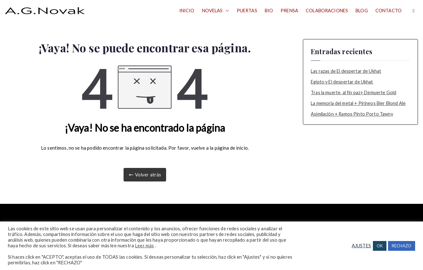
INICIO (186, 10)
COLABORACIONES (327, 10)
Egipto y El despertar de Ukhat (342, 81)
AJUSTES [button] (361, 245)
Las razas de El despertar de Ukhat (346, 71)
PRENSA (289, 10)
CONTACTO (388, 10)
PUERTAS (247, 10)
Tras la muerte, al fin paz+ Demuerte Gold (353, 92)
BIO (269, 10)
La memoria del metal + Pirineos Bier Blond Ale (358, 103)
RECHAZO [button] (401, 245)
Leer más (144, 245)
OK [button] (380, 245)
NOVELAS (215, 11)
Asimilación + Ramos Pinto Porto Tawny (352, 114)
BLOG (362, 10)
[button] (226, 11)
